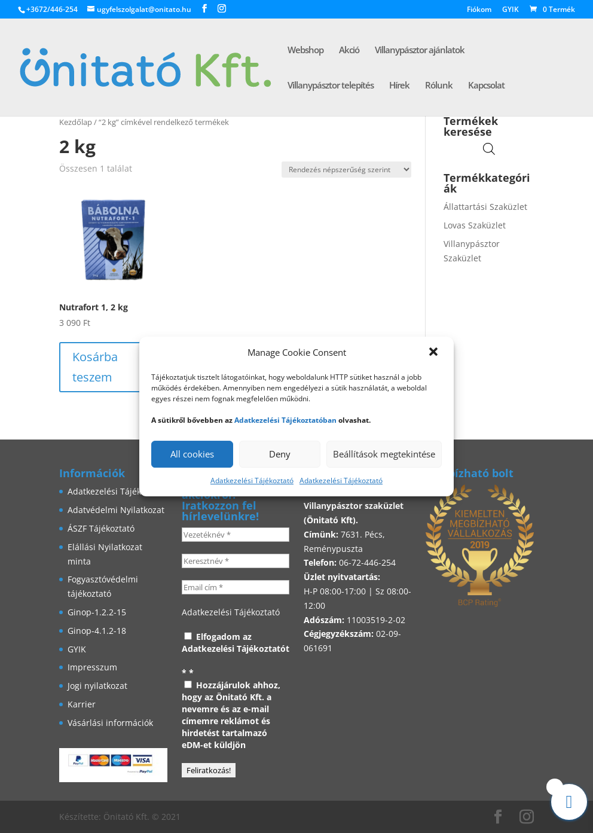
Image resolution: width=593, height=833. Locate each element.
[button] (434, 353)
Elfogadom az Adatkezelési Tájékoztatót (235, 642)
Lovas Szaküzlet (475, 225)
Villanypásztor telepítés (331, 86)
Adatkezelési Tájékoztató (252, 480)
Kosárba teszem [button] (95, 367)
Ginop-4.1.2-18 (97, 630)
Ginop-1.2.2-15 (97, 612)
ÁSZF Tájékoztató (101, 528)
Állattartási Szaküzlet (485, 206)
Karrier (82, 704)
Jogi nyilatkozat (97, 685)
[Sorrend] (346, 169)
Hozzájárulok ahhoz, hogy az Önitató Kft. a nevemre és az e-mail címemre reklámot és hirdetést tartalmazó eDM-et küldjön (231, 714)
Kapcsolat (486, 86)
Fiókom (479, 10)
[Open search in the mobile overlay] (489, 148)
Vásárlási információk (110, 722)
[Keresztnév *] (236, 561)
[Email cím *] (236, 587)
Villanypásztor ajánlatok (419, 50)
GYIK (510, 10)
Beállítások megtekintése (384, 454)
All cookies (192, 454)
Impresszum (92, 667)
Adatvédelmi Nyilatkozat (116, 509)
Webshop (305, 50)
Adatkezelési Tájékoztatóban (285, 420)
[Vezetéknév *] (236, 534)
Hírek (399, 86)
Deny (280, 454)
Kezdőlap (75, 122)
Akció (349, 50)
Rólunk (439, 86)
